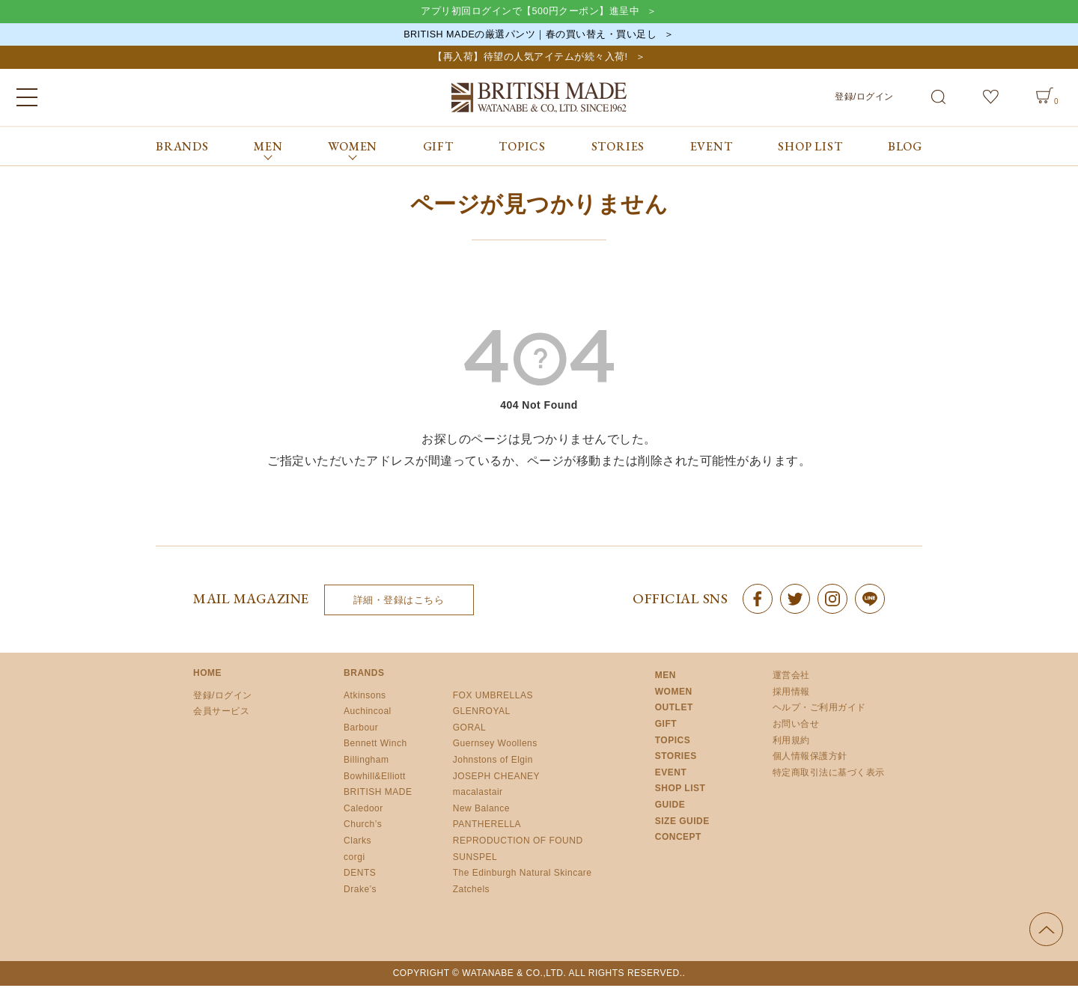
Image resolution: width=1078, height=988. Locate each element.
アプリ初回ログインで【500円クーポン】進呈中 (530, 11)
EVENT (711, 148)
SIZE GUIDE (682, 822)
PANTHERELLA (487, 826)
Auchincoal (368, 713)
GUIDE (670, 806)
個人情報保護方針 (810, 758)
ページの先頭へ (1046, 931)
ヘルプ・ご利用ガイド (819, 709)
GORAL (470, 729)
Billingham (366, 761)
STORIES (618, 148)
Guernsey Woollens (495, 745)
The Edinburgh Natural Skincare (522, 875)
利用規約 (791, 742)
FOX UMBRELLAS (493, 697)
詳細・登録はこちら (399, 601)
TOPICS (522, 148)
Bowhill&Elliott (375, 777)
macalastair (478, 794)
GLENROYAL (482, 713)
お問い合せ (796, 725)
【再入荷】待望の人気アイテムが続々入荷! (530, 58)
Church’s (363, 826)
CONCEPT (678, 839)
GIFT (438, 148)
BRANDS (182, 148)
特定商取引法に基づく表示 (829, 774)
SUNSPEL (475, 858)
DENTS (360, 875)
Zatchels (471, 890)
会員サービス (221, 713)
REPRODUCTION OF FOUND (518, 842)
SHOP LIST (810, 148)
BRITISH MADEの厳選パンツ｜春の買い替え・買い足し (530, 34)
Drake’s (360, 890)
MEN (665, 677)
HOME (207, 675)
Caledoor (363, 810)
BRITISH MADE (378, 794)
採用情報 (791, 693)
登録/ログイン (864, 98)
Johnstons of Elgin (493, 761)
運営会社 (791, 677)
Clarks (357, 842)
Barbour (361, 729)
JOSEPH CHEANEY (496, 777)
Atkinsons (365, 697)
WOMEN (673, 693)
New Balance (481, 810)
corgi (354, 858)
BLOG (905, 148)
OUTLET (674, 709)
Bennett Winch (375, 745)
